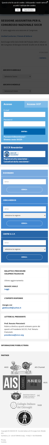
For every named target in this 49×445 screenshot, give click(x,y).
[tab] (13, 104)
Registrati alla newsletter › (16, 159)
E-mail (6, 110)
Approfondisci (29, 10)
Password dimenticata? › (15, 137)
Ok (18, 10)
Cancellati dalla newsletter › (17, 161)
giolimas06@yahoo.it (11, 307)
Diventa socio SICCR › (13, 139)
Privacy (3, 440)
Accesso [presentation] (8, 104)
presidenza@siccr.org (14, 335)
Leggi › (7, 289)
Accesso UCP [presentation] (34, 104)
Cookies (4, 442)
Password (8, 119)
